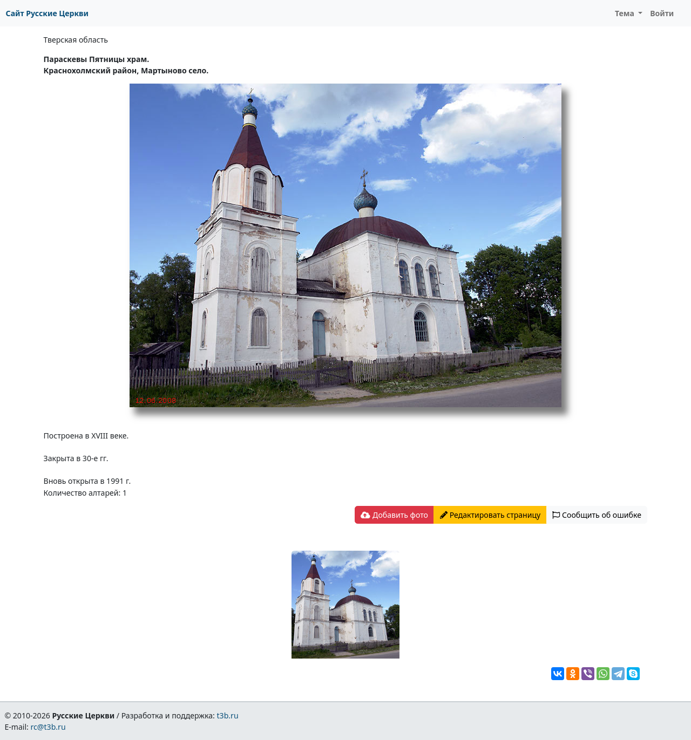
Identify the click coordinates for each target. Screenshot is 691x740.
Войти (662, 13)
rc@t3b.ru (48, 727)
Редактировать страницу (490, 515)
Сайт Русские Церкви (47, 13)
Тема (625, 13)
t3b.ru (228, 715)
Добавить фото (394, 515)
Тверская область (76, 40)
